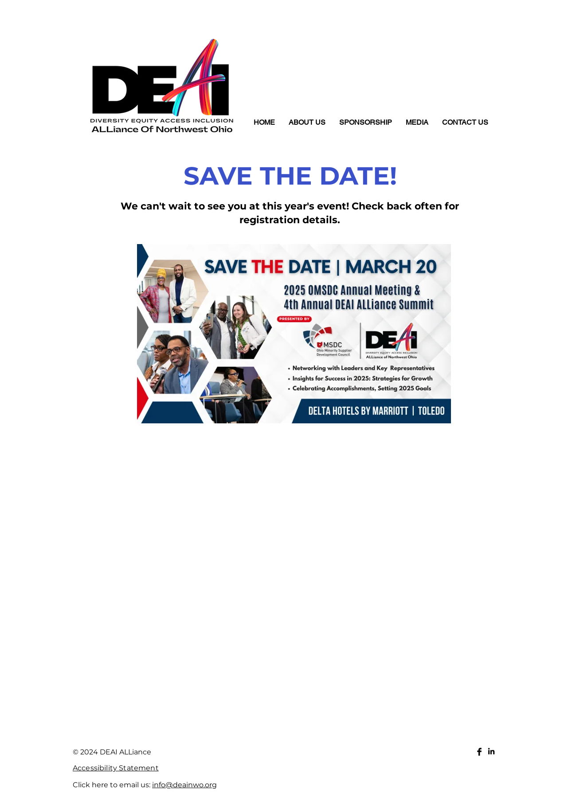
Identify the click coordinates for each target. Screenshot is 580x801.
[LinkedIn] (491, 752)
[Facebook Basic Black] (479, 752)
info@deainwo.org (184, 785)
